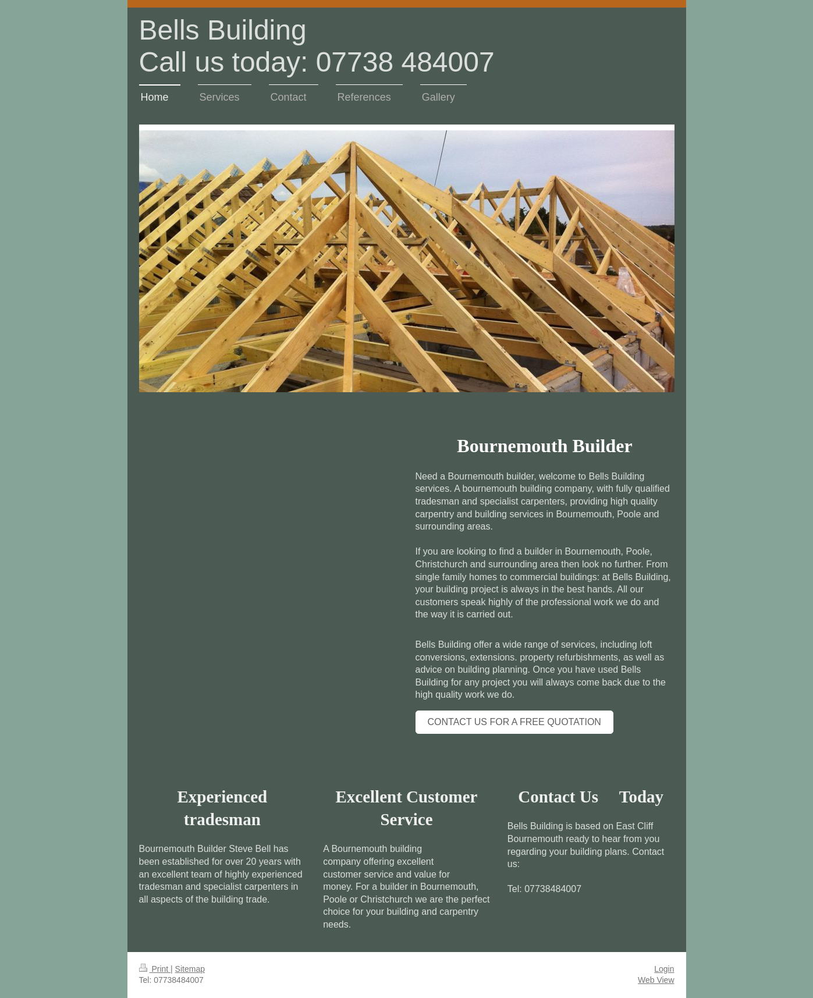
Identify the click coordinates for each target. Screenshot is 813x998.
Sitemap (190, 969)
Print (155, 969)
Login (664, 969)
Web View (656, 980)
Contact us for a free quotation (514, 722)
